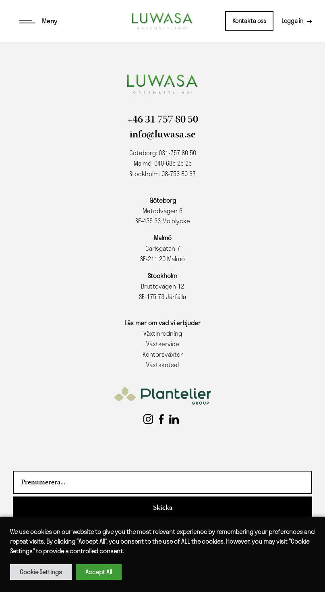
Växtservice (162, 344)
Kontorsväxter (163, 354)
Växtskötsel (162, 365)
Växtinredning (162, 333)
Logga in (292, 20)
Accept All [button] (98, 572)
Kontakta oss (249, 20)
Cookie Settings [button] (41, 572)
